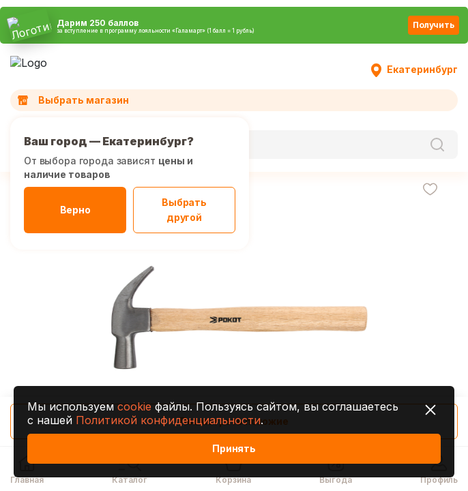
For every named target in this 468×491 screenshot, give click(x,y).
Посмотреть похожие (233, 421)
